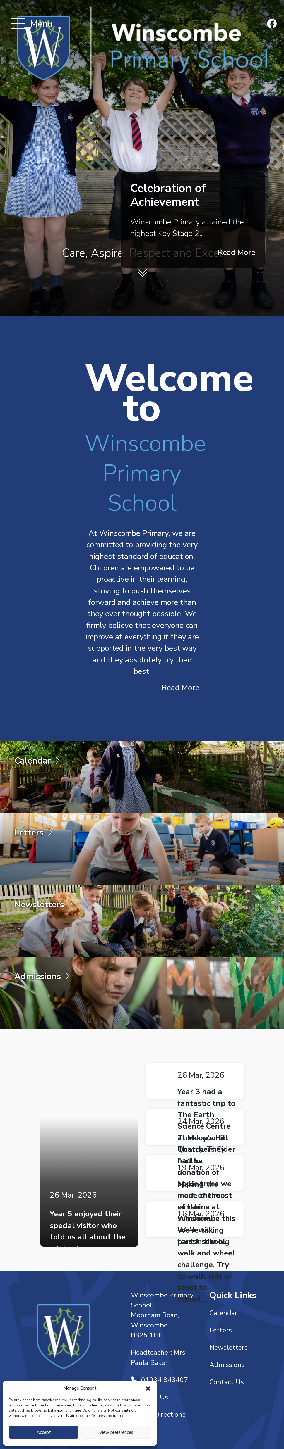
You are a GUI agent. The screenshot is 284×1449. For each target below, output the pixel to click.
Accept (44, 1432)
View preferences (116, 1432)
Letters (220, 1330)
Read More (236, 252)
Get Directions (158, 1414)
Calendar (223, 1312)
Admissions (227, 1364)
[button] (148, 1388)
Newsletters (228, 1347)
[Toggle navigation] (18, 24)
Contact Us (226, 1381)
